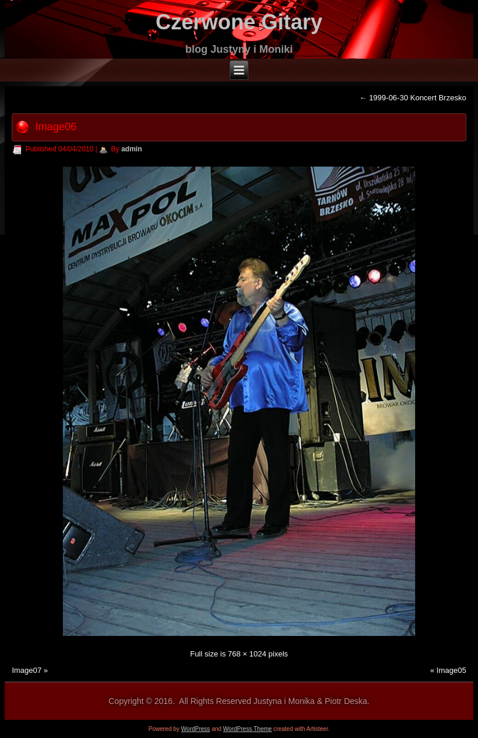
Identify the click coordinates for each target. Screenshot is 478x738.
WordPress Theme (247, 729)
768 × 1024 (247, 653)
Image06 (55, 127)
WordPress (195, 729)
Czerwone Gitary (239, 22)
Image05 (451, 670)
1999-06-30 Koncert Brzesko (412, 97)
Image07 (27, 670)
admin (131, 149)
